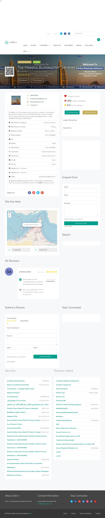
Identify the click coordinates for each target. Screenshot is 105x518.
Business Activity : (32, 131)
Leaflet (48, 245)
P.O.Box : (32, 143)
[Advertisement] (52, 16)
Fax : (11, 139)
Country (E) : (32, 152)
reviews (79, 105)
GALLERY (33, 45)
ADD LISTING (89, 45)
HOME (25, 45)
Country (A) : (32, 156)
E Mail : (32, 177)
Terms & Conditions (85, 513)
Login (48, 33)
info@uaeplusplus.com (44, 504)
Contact (98, 513)
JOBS (25, 51)
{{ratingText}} (24, 321)
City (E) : (32, 160)
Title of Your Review (13, 328)
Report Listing (90, 112)
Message (67, 203)
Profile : (31, 115)
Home (65, 513)
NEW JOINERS (68, 45)
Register (55, 33)
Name (66, 187)
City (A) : (32, 164)
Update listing (73, 112)
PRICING (79, 45)
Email (66, 195)
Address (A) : (18, 172)
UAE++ (31, 513)
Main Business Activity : (32, 127)
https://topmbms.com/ (37, 102)
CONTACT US (57, 45)
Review (9, 336)
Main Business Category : (32, 123)
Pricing (73, 513)
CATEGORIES (45, 45)
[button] (40, 224)
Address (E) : (18, 168)
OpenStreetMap (54, 245)
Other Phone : (32, 148)
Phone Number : (32, 135)
